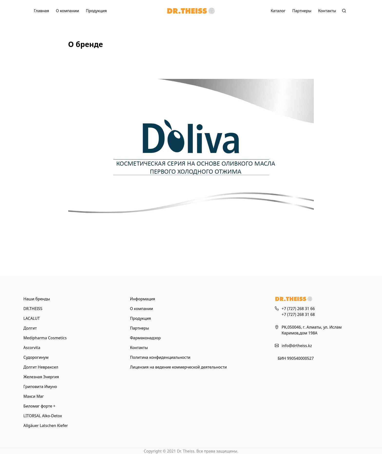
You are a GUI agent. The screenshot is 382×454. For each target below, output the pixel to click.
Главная (41, 10)
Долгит (30, 328)
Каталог (278, 10)
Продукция (96, 10)
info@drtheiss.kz (297, 345)
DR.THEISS (32, 308)
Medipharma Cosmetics (45, 337)
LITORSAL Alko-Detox (42, 415)
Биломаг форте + (39, 406)
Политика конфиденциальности (160, 357)
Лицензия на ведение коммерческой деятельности (178, 367)
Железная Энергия (41, 376)
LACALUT (31, 318)
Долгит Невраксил (40, 367)
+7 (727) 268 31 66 (298, 308)
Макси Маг (33, 396)
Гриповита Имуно (40, 386)
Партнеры (301, 10)
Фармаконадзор (145, 337)
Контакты (327, 10)
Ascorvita (31, 347)
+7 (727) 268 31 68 (298, 314)
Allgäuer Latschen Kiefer (45, 425)
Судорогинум (35, 357)
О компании (67, 10)
